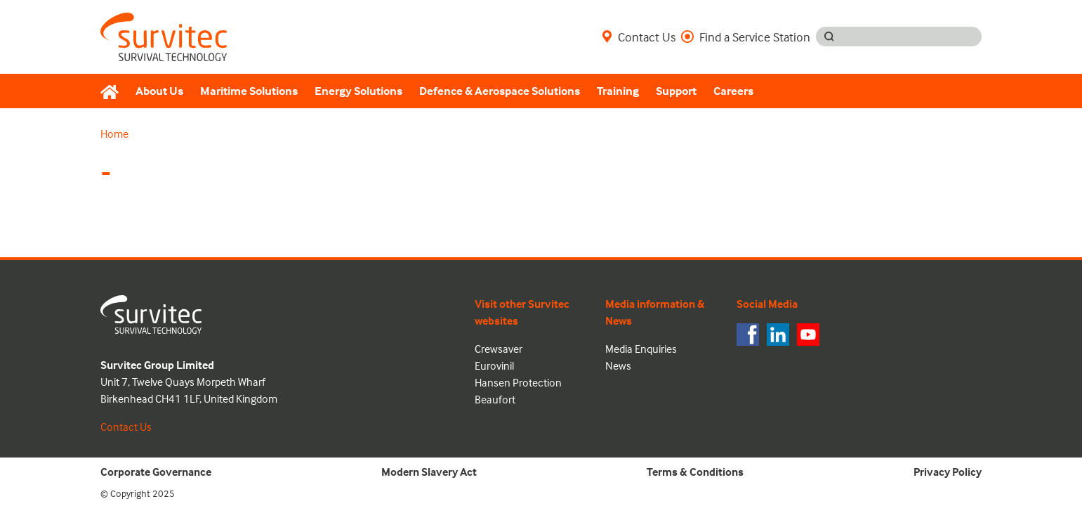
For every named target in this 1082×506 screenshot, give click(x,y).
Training (618, 91)
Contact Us (638, 36)
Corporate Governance (155, 472)
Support (676, 91)
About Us (159, 91)
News (618, 365)
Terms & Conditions (695, 472)
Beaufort (495, 399)
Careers (733, 91)
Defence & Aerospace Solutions (499, 91)
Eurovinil (494, 365)
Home (114, 133)
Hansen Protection (518, 382)
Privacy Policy (947, 472)
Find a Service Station (745, 36)
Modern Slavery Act (429, 472)
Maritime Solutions (249, 91)
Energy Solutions (358, 91)
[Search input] (912, 36)
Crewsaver (498, 349)
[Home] (113, 91)
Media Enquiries (641, 349)
